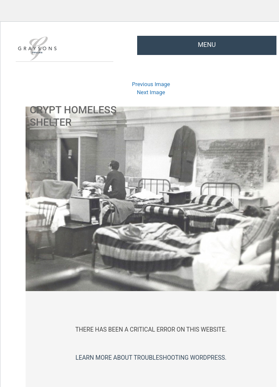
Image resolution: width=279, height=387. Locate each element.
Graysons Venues (37, 48)
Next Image (151, 92)
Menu (207, 45)
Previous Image (151, 84)
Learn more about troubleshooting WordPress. (151, 357)
